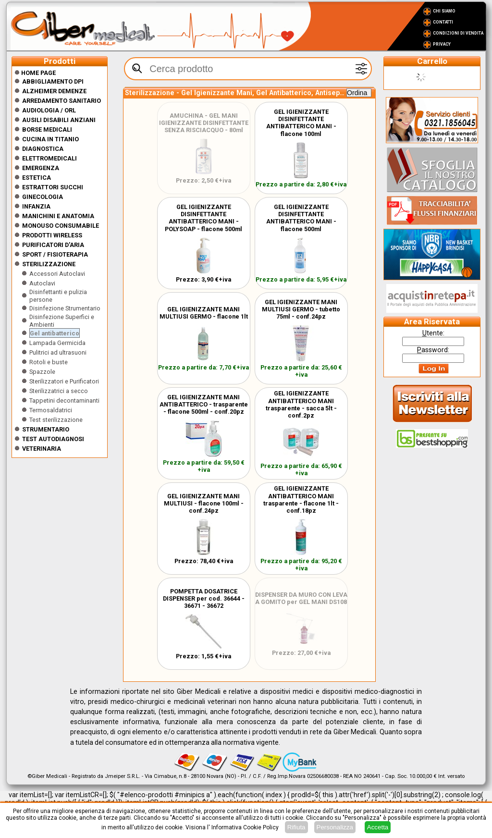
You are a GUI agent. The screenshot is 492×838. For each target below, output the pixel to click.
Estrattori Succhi (52, 187)
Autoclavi (42, 283)
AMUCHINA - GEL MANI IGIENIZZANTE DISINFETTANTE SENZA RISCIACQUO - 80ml (203, 123)
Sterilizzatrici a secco (58, 390)
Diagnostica (42, 148)
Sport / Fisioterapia (55, 254)
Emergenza (40, 168)
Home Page (35, 72)
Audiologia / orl (49, 110)
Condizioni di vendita (458, 33)
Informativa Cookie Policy (245, 827)
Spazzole (42, 371)
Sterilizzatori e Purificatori (64, 381)
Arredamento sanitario (61, 100)
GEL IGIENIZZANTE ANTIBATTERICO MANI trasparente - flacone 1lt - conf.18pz (301, 499)
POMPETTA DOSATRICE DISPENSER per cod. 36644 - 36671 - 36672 (204, 598)
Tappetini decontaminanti (64, 400)
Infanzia (36, 206)
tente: (433, 333)
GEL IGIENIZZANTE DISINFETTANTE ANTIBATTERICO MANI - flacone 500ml (301, 218)
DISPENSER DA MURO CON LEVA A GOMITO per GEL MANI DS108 (301, 598)
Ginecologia (42, 196)
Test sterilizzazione (56, 419)
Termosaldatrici (50, 410)
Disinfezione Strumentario (64, 308)
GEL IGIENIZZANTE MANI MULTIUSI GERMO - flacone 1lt (204, 313)
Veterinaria (41, 448)
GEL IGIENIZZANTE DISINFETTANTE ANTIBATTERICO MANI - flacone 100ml (301, 122)
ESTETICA (36, 177)
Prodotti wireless (52, 235)
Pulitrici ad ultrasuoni (57, 352)
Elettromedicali (49, 158)
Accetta (377, 827)
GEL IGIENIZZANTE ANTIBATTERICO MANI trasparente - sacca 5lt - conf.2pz (301, 404)
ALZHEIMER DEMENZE (54, 91)
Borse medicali (47, 129)
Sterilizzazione (48, 264)
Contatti (443, 22)
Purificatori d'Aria (53, 244)
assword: (433, 350)
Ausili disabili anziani (59, 119)
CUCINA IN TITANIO (50, 139)
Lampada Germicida (57, 342)
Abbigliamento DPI (53, 81)
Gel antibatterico (54, 333)
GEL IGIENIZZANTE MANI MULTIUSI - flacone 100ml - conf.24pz (204, 503)
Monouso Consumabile (60, 225)
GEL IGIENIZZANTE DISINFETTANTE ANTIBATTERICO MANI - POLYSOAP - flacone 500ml (203, 218)
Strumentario (45, 429)
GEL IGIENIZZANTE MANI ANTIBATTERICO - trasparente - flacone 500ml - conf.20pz (204, 404)
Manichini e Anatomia (58, 216)
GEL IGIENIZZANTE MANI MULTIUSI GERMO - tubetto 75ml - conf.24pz (301, 309)
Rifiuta (296, 827)
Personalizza (335, 827)
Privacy (442, 44)
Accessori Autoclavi (57, 273)
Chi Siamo (444, 11)
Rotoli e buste (48, 362)
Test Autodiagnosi (53, 439)
